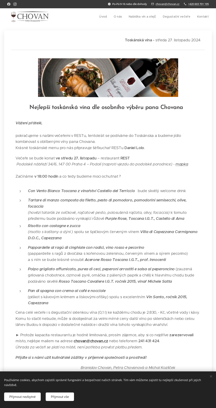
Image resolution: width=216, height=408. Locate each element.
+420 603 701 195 (198, 4)
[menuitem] (107, 17)
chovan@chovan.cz (167, 4)
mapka (181, 164)
